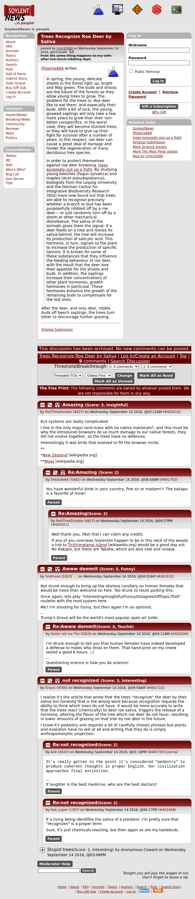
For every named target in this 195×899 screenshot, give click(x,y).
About (10, 42)
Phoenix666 (142, 133)
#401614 (171, 412)
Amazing (73, 404)
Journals (12, 51)
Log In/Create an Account (148, 356)
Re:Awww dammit (74, 626)
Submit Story (16, 78)
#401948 (167, 812)
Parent (54, 502)
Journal (172, 752)
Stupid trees (60, 851)
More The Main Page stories (155, 151)
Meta (10, 133)
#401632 (165, 576)
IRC (8, 160)
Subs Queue (15, 83)
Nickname (137, 45)
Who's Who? (16, 170)
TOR (9, 183)
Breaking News (18, 119)
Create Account (18, 92)
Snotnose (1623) (58, 576)
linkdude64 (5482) (65, 480)
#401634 (179, 634)
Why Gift (159, 112)
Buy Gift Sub (16, 88)
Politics (11, 138)
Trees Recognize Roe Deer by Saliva (77, 356)
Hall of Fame (16, 74)
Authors (12, 60)
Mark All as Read (156, 375)
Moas (49, 461)
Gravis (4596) (56, 688)
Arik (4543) (60, 752)
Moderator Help (54, 866)
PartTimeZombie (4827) (64, 412)
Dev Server (15, 179)
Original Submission (149, 142)
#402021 (59, 525)
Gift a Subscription (159, 107)
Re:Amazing (82, 472)
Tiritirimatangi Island (87, 545)
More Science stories (150, 147)
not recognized (81, 680)
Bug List (12, 174)
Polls (9, 69)
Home (62, 889)
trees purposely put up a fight (157, 138)
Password (137, 58)
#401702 (168, 480)
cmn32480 (65, 48)
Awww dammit (80, 568)
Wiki (9, 165)
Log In (11, 97)
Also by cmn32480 (148, 156)
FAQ (9, 46)
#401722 (155, 688)
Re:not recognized (75, 744)
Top (183, 356)
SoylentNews (19, 15)
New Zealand (55, 455)
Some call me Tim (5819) (71, 634)
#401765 (156, 752)
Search (11, 65)
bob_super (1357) (65, 812)
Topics (11, 55)
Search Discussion (130, 361)
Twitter (11, 156)
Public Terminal (144, 71)
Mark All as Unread (113, 381)
